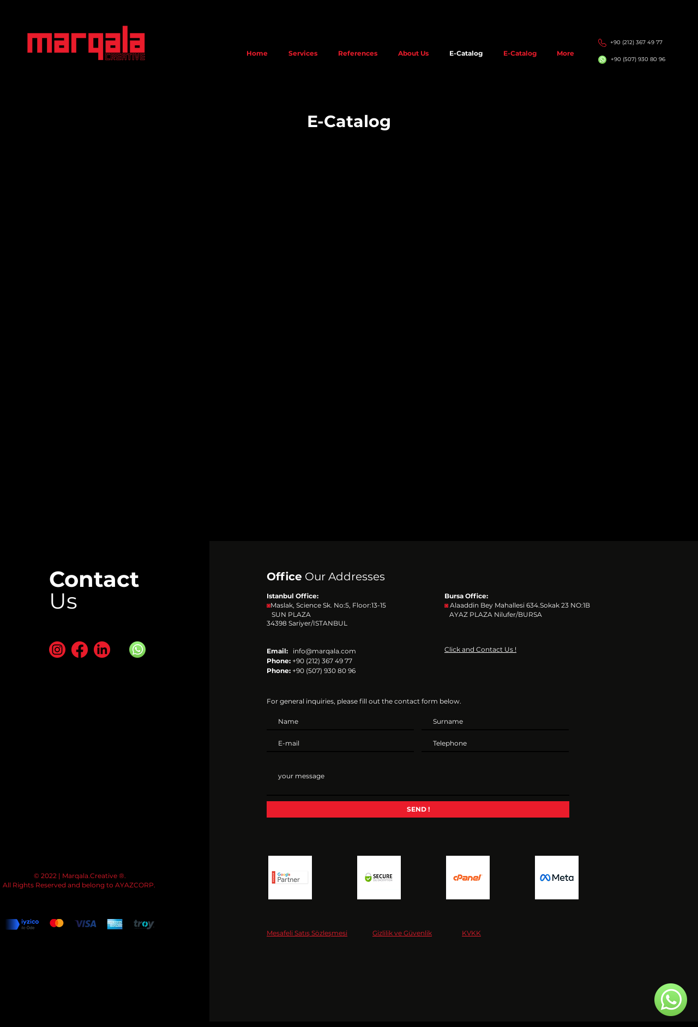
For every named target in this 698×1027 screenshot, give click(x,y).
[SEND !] (418, 809)
